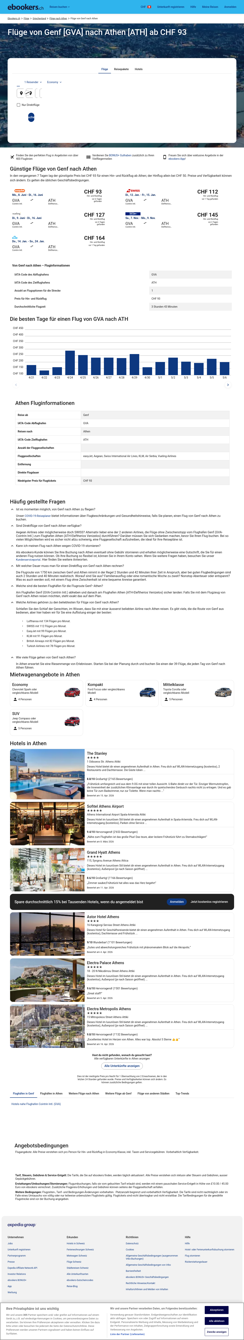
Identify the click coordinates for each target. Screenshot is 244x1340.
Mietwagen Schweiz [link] (77, 1255)
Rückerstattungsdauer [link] (196, 1262)
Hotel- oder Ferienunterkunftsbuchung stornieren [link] (209, 1249)
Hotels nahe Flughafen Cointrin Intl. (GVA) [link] (36, 1104)
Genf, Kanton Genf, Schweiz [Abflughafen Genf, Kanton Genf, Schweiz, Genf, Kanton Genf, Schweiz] (43, 94)
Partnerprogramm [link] (17, 1255)
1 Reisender (194, 82)
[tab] (104, 69)
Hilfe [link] (187, 1243)
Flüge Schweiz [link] (74, 1262)
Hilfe (193, 6)
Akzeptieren (216, 1328)
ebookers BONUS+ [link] (17, 1280)
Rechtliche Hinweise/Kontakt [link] (140, 1283)
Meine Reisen (210, 6)
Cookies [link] (130, 1249)
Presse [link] (11, 1262)
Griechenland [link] (39, 18)
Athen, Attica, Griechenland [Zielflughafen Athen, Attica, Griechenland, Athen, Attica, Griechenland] (114, 94)
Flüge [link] (26, 18)
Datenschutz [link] (132, 1243)
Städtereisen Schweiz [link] (77, 1268)
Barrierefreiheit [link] (133, 1271)
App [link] (10, 1286)
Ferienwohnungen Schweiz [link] (80, 1249)
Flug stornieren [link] (192, 1255)
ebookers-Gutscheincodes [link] (80, 1280)
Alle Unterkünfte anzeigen (122, 1066)
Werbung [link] (12, 1292)
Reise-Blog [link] (72, 1286)
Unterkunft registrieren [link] (19, 1249)
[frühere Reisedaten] (16, 385)
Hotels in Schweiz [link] (76, 1243)
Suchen (122, 117)
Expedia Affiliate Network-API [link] (22, 1268)
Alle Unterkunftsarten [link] (77, 1274)
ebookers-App (177, 158)
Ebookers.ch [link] (14, 18)
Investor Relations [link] (17, 1274)
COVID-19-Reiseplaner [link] (38, 515)
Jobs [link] (10, 1243)
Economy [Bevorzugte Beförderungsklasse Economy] (215, 82)
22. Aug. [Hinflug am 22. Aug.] (172, 94)
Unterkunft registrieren (170, 6)
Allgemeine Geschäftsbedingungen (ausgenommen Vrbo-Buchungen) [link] (152, 1257)
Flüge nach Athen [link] (58, 18)
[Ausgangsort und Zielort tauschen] (87, 93)
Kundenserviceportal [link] (28, 559)
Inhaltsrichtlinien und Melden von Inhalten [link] (147, 1289)
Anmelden (230, 6)
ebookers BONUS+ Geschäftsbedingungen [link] (147, 1277)
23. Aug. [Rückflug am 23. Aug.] (208, 94)
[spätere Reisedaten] (228, 385)
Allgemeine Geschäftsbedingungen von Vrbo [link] (148, 1265)
